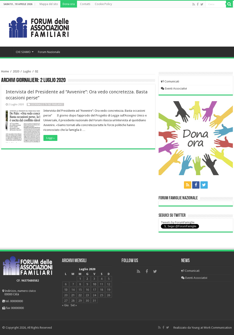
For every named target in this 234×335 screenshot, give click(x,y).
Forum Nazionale (49, 52)
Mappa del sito (49, 4)
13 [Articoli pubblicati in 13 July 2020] (65, 289)
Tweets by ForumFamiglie (177, 222)
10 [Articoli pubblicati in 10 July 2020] (94, 284)
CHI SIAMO (23, 52)
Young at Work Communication (211, 327)
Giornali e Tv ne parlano (47, 104)
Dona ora (69, 4)
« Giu (65, 305)
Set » (74, 305)
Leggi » (50, 138)
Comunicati (170, 81)
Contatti (85, 4)
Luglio (27, 71)
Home (7, 51)
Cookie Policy (103, 4)
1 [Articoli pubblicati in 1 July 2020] (80, 278)
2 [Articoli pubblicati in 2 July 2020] (87, 278)
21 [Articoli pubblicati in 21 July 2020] (72, 295)
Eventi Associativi (174, 88)
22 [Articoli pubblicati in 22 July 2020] (80, 295)
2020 (16, 71)
